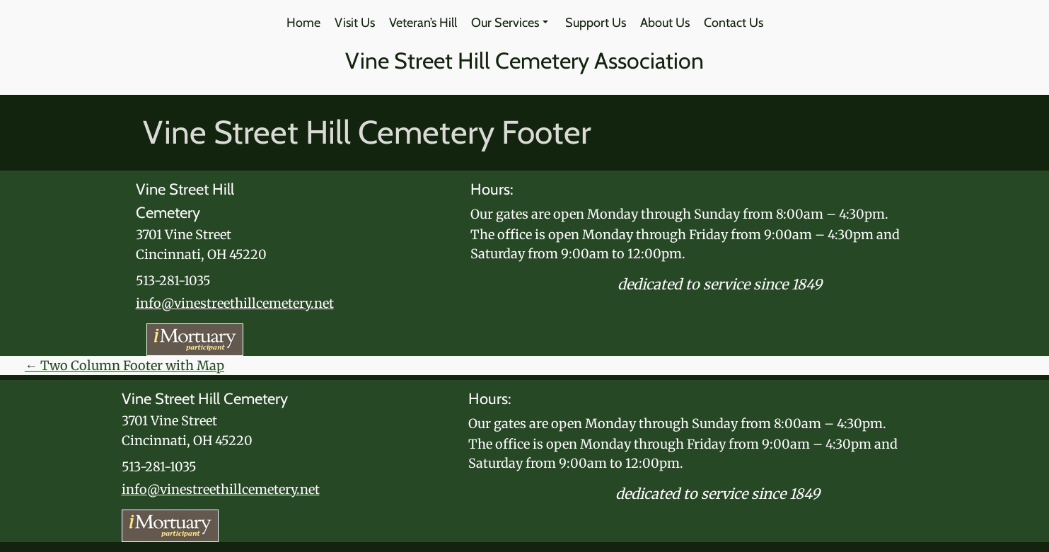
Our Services (509, 22)
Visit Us (355, 22)
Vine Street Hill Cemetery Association (524, 60)
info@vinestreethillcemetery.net (235, 303)
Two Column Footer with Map (124, 365)
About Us (665, 22)
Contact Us (733, 22)
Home (303, 22)
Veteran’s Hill (423, 22)
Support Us (595, 22)
